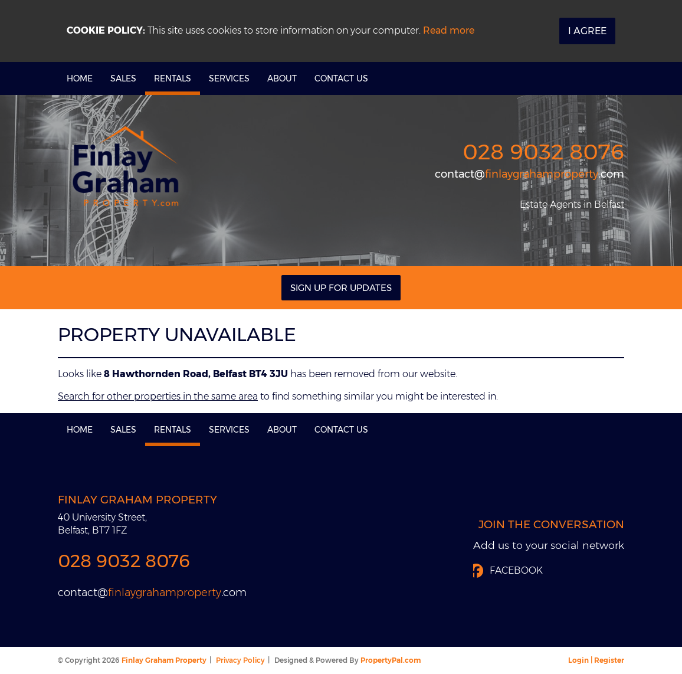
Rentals (172, 78)
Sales (123, 78)
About (282, 78)
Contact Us (341, 78)
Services (229, 78)
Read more (448, 30)
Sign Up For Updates (341, 287)
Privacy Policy (240, 660)
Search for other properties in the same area (158, 396)
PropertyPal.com (390, 660)
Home (80, 78)
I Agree (587, 31)
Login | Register (596, 660)
